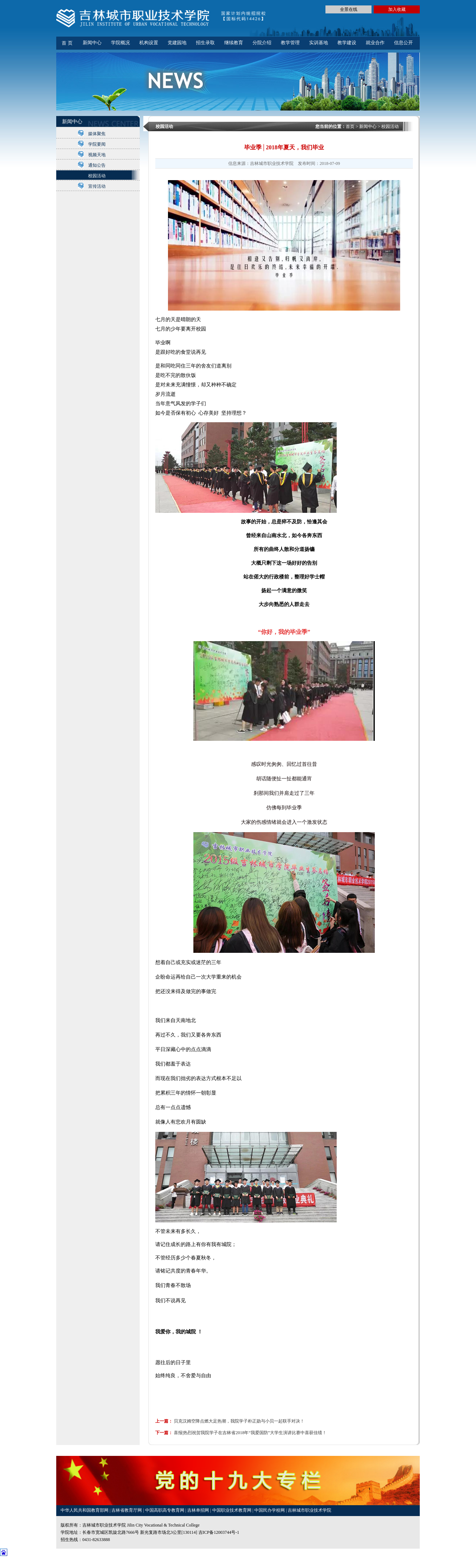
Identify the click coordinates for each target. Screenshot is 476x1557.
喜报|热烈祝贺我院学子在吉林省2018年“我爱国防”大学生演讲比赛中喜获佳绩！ (250, 1432)
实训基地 (318, 42)
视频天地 (97, 154)
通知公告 (97, 165)
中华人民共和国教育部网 (85, 1510)
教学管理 (290, 42)
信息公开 (403, 42)
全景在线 (348, 9)
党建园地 (177, 42)
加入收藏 (397, 9)
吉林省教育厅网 (126, 1510)
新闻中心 (92, 42)
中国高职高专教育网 (165, 1510)
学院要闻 (97, 144)
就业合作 (375, 42)
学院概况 (120, 42)
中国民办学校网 (270, 1510)
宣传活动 (97, 186)
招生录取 (205, 42)
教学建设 (346, 42)
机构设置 (148, 42)
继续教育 (233, 42)
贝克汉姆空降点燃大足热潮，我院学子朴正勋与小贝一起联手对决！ (239, 1421)
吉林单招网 (198, 1510)
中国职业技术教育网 (232, 1510)
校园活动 (97, 175)
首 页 (67, 43)
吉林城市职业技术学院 (309, 1510)
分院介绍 (262, 42)
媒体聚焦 (97, 133)
